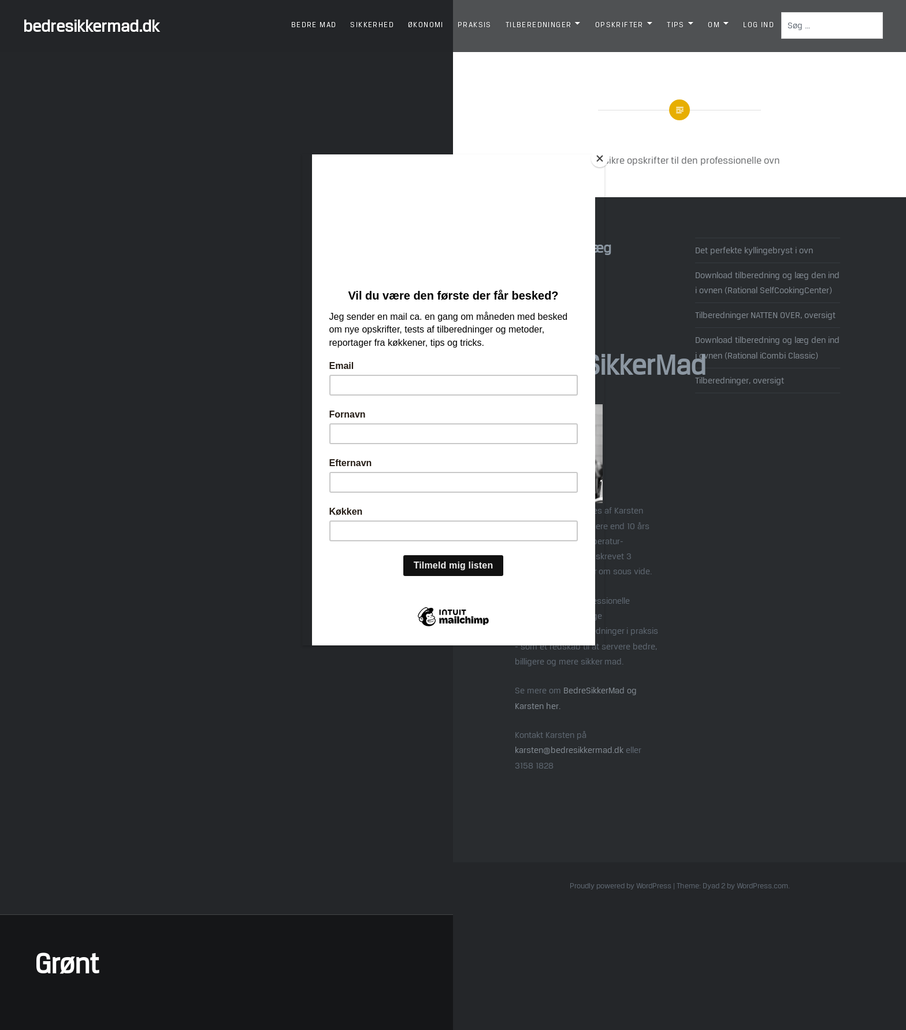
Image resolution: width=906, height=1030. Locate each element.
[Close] (601, 157)
